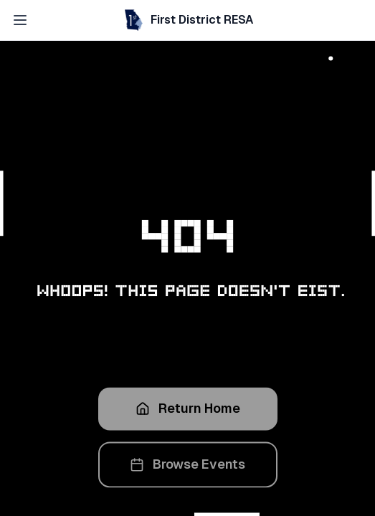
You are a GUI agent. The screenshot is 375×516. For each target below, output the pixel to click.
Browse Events (187, 466)
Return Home (188, 411)
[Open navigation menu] (20, 20)
